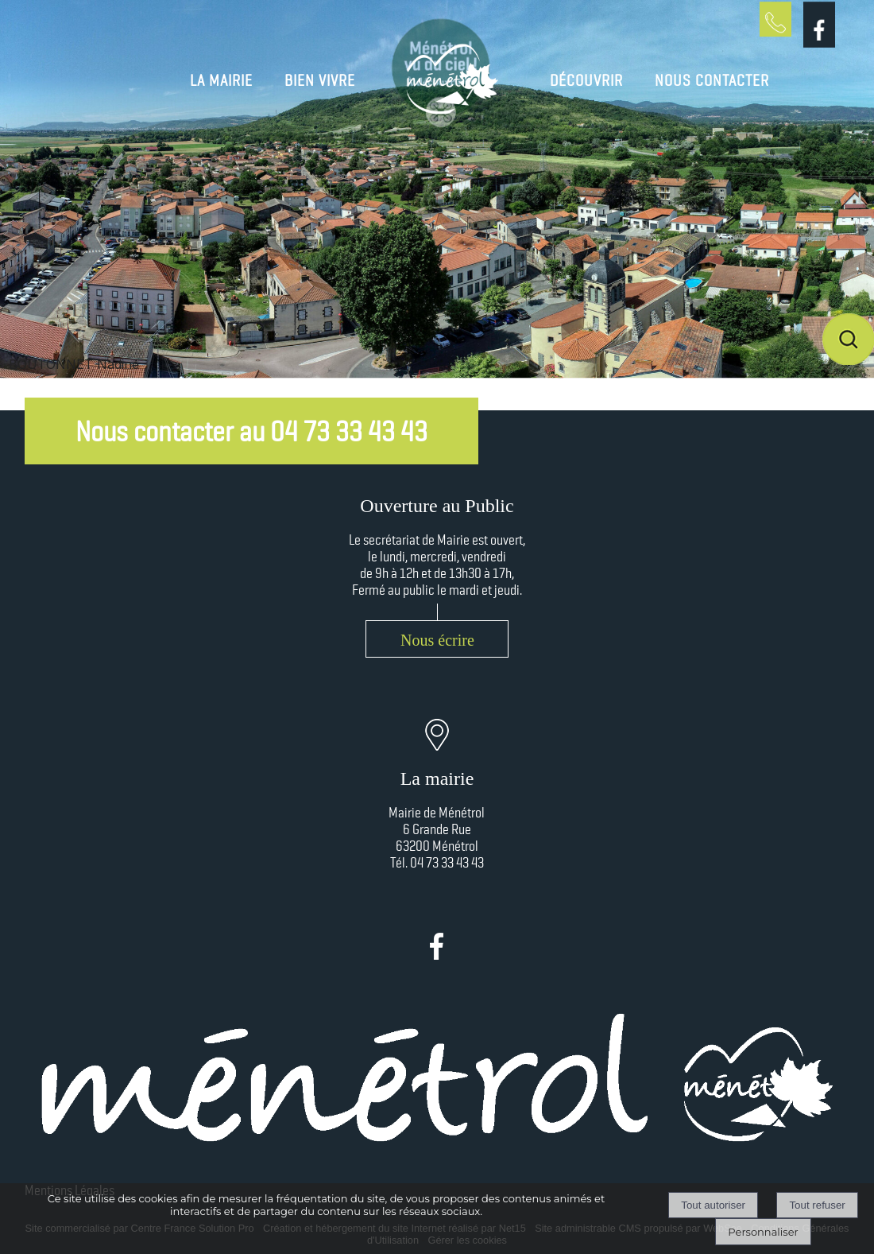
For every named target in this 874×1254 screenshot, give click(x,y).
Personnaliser (763, 1231)
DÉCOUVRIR (586, 80)
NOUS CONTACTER (712, 80)
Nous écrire (437, 640)
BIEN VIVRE (319, 80)
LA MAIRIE (221, 80)
